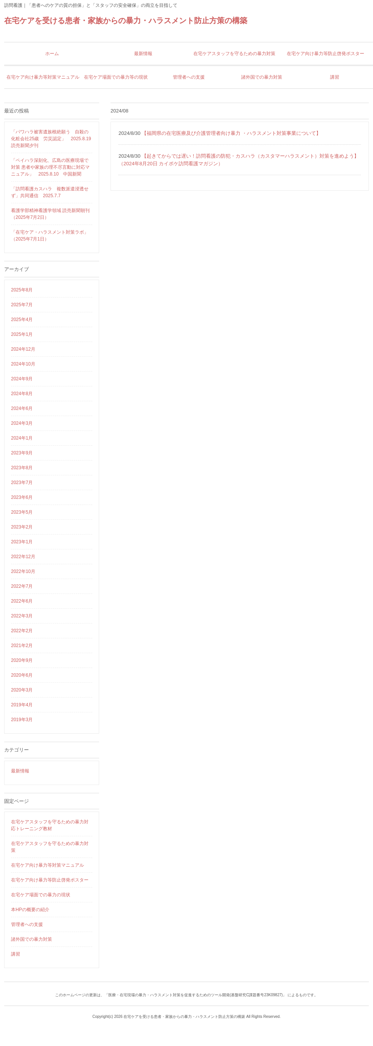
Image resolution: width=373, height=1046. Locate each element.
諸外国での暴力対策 (31, 939)
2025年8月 (22, 290)
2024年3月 (22, 423)
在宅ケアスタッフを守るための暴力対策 (50, 847)
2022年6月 (22, 601)
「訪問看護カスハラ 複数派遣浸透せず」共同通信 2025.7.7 (50, 192)
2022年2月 (22, 630)
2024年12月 (23, 349)
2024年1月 (22, 438)
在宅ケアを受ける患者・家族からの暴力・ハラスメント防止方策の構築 (125, 20)
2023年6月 (22, 497)
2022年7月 (22, 586)
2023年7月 (22, 482)
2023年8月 (22, 467)
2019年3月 (22, 719)
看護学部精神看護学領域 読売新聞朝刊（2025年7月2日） (50, 214)
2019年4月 (22, 704)
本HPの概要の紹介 (30, 909)
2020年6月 (22, 675)
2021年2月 (22, 645)
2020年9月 (22, 660)
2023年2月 (22, 527)
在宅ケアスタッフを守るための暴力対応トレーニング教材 (50, 825)
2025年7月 (22, 304)
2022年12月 (23, 556)
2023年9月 (22, 453)
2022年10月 (23, 571)
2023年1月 (22, 541)
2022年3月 (22, 616)
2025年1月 (22, 334)
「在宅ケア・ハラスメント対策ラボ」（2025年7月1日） (50, 235)
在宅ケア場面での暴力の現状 (40, 894)
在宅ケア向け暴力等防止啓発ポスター (50, 880)
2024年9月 (22, 378)
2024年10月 (23, 364)
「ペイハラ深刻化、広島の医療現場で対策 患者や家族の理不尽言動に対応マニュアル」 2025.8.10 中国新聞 (50, 167)
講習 (15, 954)
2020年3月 (22, 690)
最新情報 (20, 771)
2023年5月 (22, 512)
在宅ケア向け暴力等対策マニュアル (47, 865)
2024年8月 (22, 393)
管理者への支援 (27, 924)
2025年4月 (22, 319)
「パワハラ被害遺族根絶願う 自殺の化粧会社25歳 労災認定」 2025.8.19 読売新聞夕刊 (51, 138)
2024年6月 (22, 408)
